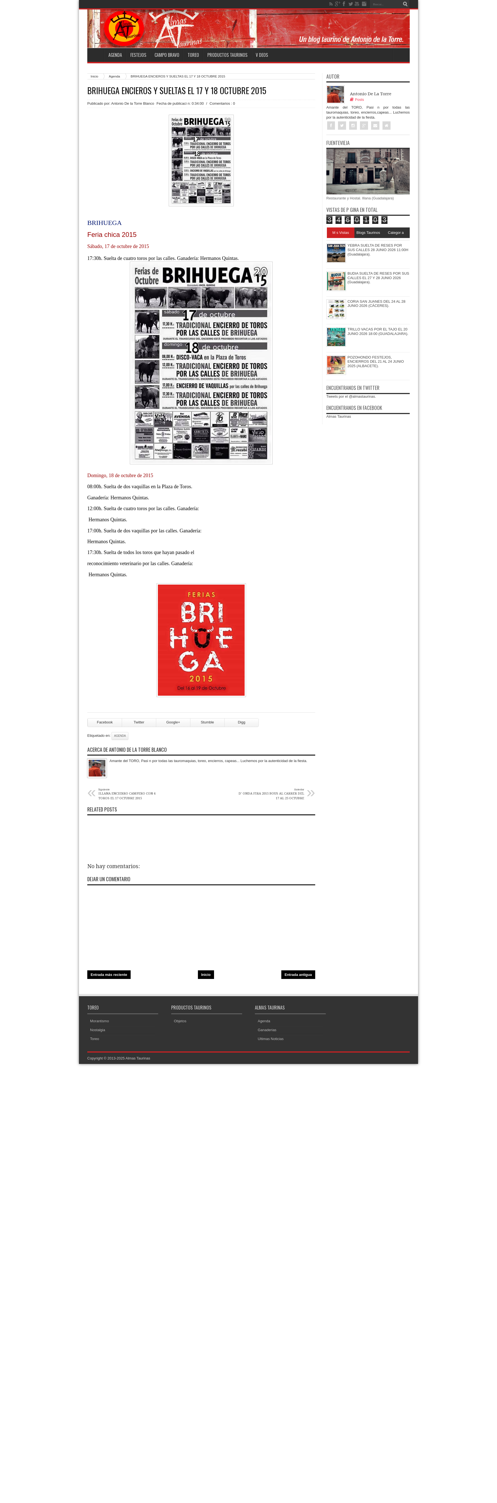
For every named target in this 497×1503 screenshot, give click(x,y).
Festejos (138, 55)
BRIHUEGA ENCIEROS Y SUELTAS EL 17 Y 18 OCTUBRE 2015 (176, 91)
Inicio (94, 76)
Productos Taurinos (227, 55)
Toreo (193, 55)
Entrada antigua (298, 975)
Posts (357, 99)
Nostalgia (97, 1030)
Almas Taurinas (338, 416)
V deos (262, 55)
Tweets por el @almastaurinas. (351, 396)
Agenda (115, 55)
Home (95, 55)
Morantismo (99, 1021)
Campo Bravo (167, 55)
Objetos (180, 1021)
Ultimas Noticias (271, 1039)
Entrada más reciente (109, 975)
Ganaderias (267, 1030)
